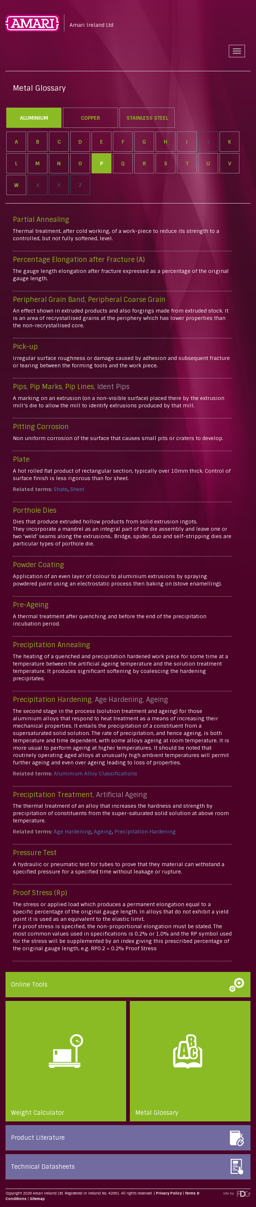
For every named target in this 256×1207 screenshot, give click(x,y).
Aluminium (34, 118)
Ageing (103, 831)
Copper (90, 118)
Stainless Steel (147, 118)
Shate (61, 489)
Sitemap (37, 1198)
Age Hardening (72, 831)
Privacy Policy (169, 1193)
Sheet (77, 489)
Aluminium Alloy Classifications (95, 773)
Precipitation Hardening (145, 831)
